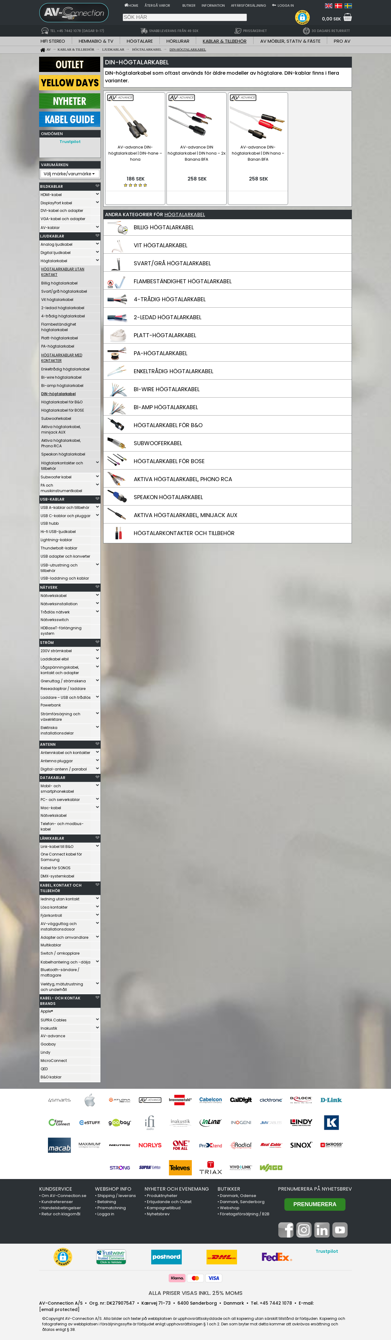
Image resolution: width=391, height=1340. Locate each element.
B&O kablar (51, 1075)
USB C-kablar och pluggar (65, 514)
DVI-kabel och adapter (62, 209)
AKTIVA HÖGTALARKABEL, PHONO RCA (183, 477)
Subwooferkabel (56, 417)
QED (44, 1067)
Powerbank (51, 703)
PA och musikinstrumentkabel (61, 486)
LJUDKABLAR (52, 234)
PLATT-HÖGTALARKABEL (165, 334)
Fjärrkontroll (51, 914)
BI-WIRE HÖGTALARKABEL (166, 387)
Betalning (106, 1200)
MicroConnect (54, 1059)
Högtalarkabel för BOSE (62, 408)
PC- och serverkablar (60, 798)
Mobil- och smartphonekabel (57, 787)
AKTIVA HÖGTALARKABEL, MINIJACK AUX (185, 513)
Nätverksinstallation (59, 602)
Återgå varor (157, 5)
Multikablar (51, 943)
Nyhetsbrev (158, 1212)
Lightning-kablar (56, 538)
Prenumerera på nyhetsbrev (315, 1187)
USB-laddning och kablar (65, 576)
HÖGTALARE (140, 41)
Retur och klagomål (61, 1212)
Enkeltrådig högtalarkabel (65, 367)
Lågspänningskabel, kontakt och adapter (60, 668)
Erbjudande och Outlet (169, 1200)
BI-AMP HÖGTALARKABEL (166, 405)
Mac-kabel (51, 806)
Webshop (229, 1206)
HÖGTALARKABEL (184, 212)
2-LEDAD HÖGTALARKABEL (167, 316)
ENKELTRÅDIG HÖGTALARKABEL (173, 369)
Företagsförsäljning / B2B (244, 1212)
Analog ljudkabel (56, 242)
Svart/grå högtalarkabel (64, 289)
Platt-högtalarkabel (59, 336)
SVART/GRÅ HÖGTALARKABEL (172, 262)
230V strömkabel (56, 649)
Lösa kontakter (54, 905)
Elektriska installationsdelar (57, 729)
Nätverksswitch (55, 618)
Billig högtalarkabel (59, 281)
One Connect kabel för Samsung (61, 855)
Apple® (47, 1009)
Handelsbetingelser (61, 1206)
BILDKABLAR (51, 185)
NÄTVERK (48, 585)
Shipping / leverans (116, 1194)
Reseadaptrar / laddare (63, 687)
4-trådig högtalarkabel (63, 314)
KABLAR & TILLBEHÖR (225, 41)
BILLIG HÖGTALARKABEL (164, 226)
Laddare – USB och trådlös (66, 696)
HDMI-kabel (51, 193)
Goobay (48, 1042)
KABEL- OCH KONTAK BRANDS (60, 999)
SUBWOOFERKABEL (158, 441)
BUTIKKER (228, 1187)
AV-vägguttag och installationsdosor (59, 925)
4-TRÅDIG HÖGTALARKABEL (170, 298)
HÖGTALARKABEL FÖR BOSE (169, 459)
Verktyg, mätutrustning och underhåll (62, 985)
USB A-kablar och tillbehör (65, 506)
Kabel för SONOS (56, 866)
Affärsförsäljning (248, 5)
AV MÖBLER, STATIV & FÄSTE (290, 41)
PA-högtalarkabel (57, 344)
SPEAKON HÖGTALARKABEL (168, 495)
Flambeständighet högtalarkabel (58, 325)
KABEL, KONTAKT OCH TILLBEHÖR (61, 886)
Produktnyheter (162, 1194)
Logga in (286, 5)
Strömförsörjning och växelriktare (60, 715)
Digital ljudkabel (56, 251)
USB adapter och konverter (65, 554)
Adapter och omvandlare (64, 935)
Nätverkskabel (54, 594)
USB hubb (50, 521)
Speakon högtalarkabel (63, 452)
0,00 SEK (331, 19)
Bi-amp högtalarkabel (62, 384)
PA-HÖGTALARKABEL (160, 352)
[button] (302, 17)
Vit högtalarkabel (57, 298)
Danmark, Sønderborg (242, 1200)
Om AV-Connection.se (64, 1194)
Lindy (45, 1050)
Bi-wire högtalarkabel (61, 375)
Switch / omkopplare (60, 951)
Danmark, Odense (238, 1194)
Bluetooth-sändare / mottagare (60, 971)
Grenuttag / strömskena (63, 679)
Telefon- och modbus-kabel (62, 825)
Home (133, 5)
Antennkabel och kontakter (65, 751)
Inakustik (49, 1026)
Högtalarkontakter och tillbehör (62, 464)
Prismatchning (111, 1206)
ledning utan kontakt (60, 897)
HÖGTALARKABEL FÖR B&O (168, 423)
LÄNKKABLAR (52, 836)
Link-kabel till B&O (57, 845)
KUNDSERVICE (55, 1187)
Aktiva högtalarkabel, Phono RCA (61, 441)
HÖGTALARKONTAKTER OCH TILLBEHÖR (184, 531)
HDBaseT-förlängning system (61, 629)
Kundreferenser (57, 1200)
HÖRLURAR (177, 41)
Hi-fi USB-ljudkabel (58, 530)
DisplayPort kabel (56, 201)
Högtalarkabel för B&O (61, 400)
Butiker (189, 5)
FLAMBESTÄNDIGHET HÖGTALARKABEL (183, 280)
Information (213, 5)
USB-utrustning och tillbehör (59, 566)
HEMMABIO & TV (96, 41)
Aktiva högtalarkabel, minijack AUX (61, 428)
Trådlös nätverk (55, 610)
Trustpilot (70, 142)
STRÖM (47, 641)
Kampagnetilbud (164, 1206)
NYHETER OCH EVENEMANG (176, 1187)
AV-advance (53, 1034)
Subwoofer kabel (56, 475)
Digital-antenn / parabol (64, 767)
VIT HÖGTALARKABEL (160, 244)
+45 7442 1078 (276, 1302)
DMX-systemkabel (57, 874)
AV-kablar (50, 226)
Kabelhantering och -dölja (65, 960)
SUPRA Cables (54, 1018)
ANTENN (48, 742)
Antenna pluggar (57, 759)
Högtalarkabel (54, 259)
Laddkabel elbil (55, 657)
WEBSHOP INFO (113, 1187)
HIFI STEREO (53, 41)
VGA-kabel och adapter (63, 217)
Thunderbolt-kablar (59, 546)
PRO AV (342, 41)
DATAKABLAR (52, 776)
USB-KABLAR (52, 497)
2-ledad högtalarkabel (62, 306)
